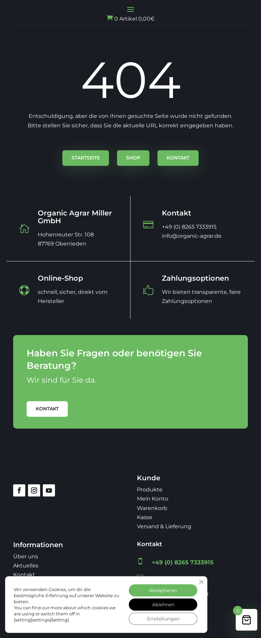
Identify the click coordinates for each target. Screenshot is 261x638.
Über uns (25, 556)
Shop (133, 158)
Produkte (150, 489)
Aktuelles (25, 565)
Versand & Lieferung (164, 526)
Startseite (85, 158)
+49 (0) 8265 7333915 (182, 562)
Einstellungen (163, 619)
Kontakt (178, 158)
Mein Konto (152, 498)
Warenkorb (152, 508)
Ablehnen (163, 605)
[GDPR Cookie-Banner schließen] (201, 582)
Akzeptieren (163, 590)
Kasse (144, 517)
